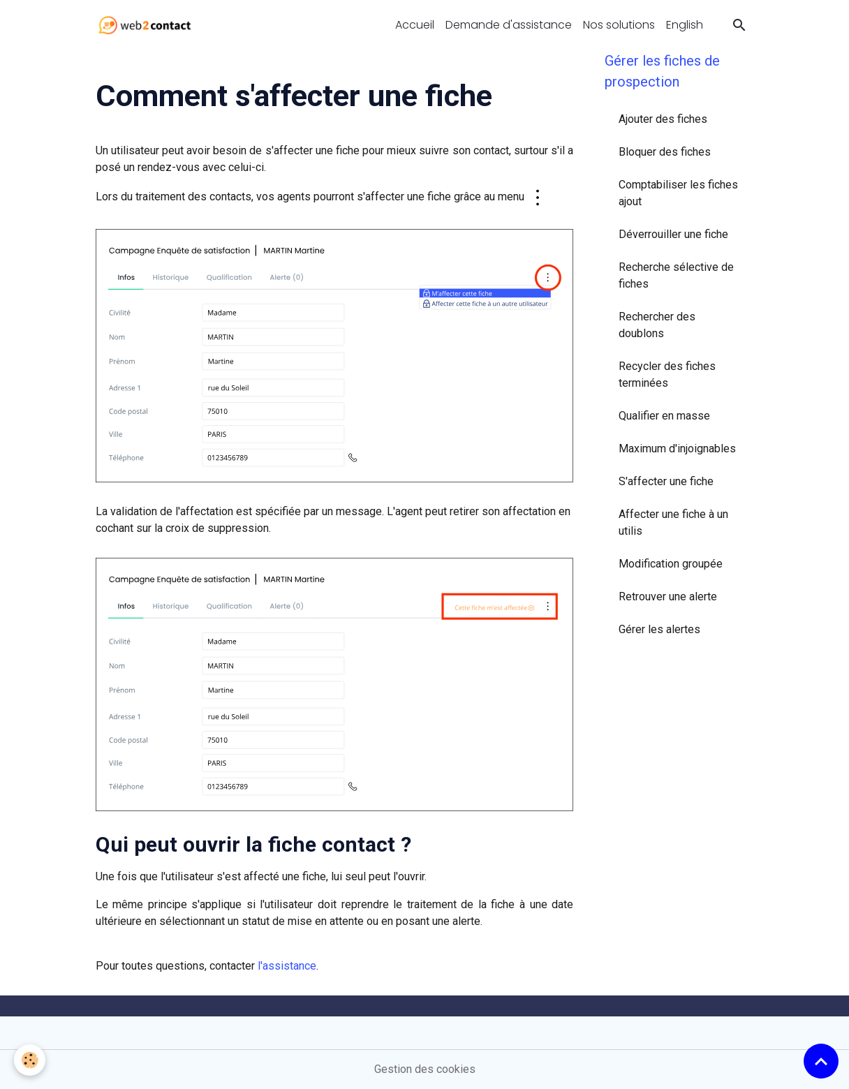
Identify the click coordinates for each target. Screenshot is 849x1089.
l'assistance (287, 965)
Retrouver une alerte (668, 596)
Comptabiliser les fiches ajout (678, 193)
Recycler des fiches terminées (667, 375)
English (684, 25)
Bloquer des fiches (665, 151)
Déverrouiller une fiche (673, 234)
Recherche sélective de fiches (676, 275)
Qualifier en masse (664, 415)
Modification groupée (671, 563)
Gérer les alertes (659, 629)
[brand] (148, 25)
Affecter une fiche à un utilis (673, 523)
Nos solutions (619, 25)
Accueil (414, 25)
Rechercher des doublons (657, 325)
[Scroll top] (821, 1061)
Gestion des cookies (424, 1069)
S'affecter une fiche (666, 481)
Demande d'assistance (508, 25)
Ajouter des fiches (663, 119)
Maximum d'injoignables (677, 448)
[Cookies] (29, 1060)
